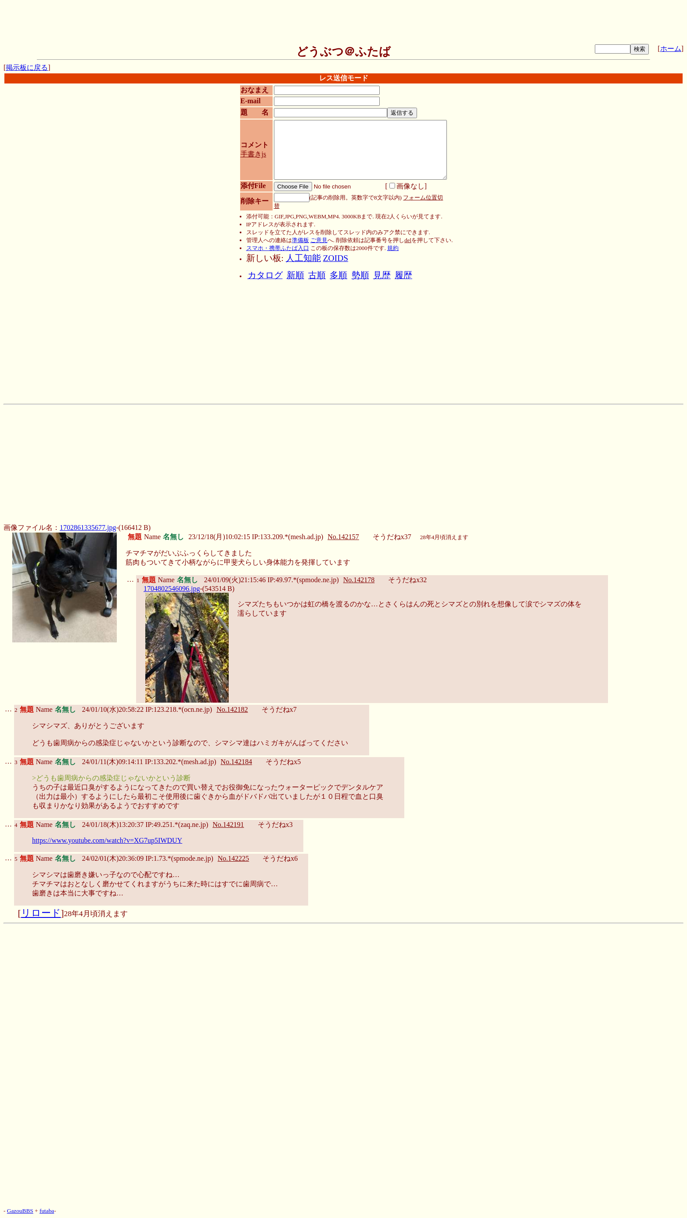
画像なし (406, 186)
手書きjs (253, 154)
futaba (47, 1210)
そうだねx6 (280, 858)
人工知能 (303, 258)
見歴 (382, 275)
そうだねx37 (392, 536)
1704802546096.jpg (172, 588)
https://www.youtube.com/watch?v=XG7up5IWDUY (107, 840)
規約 (393, 248)
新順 (295, 275)
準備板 (300, 240)
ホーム (670, 48)
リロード (41, 913)
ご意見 (318, 240)
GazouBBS (20, 1210)
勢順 (360, 275)
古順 (317, 275)
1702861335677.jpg (88, 527)
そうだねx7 (279, 709)
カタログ (265, 275)
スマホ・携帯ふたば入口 (277, 248)
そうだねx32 (407, 580)
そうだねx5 (283, 761)
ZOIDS (335, 258)
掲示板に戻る (27, 67)
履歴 (403, 275)
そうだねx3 (275, 824)
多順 (338, 275)
